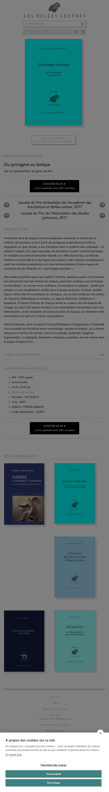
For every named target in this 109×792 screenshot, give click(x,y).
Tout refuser (53, 783)
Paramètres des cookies (53, 765)
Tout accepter (53, 774)
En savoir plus (14, 754)
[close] (100, 733)
